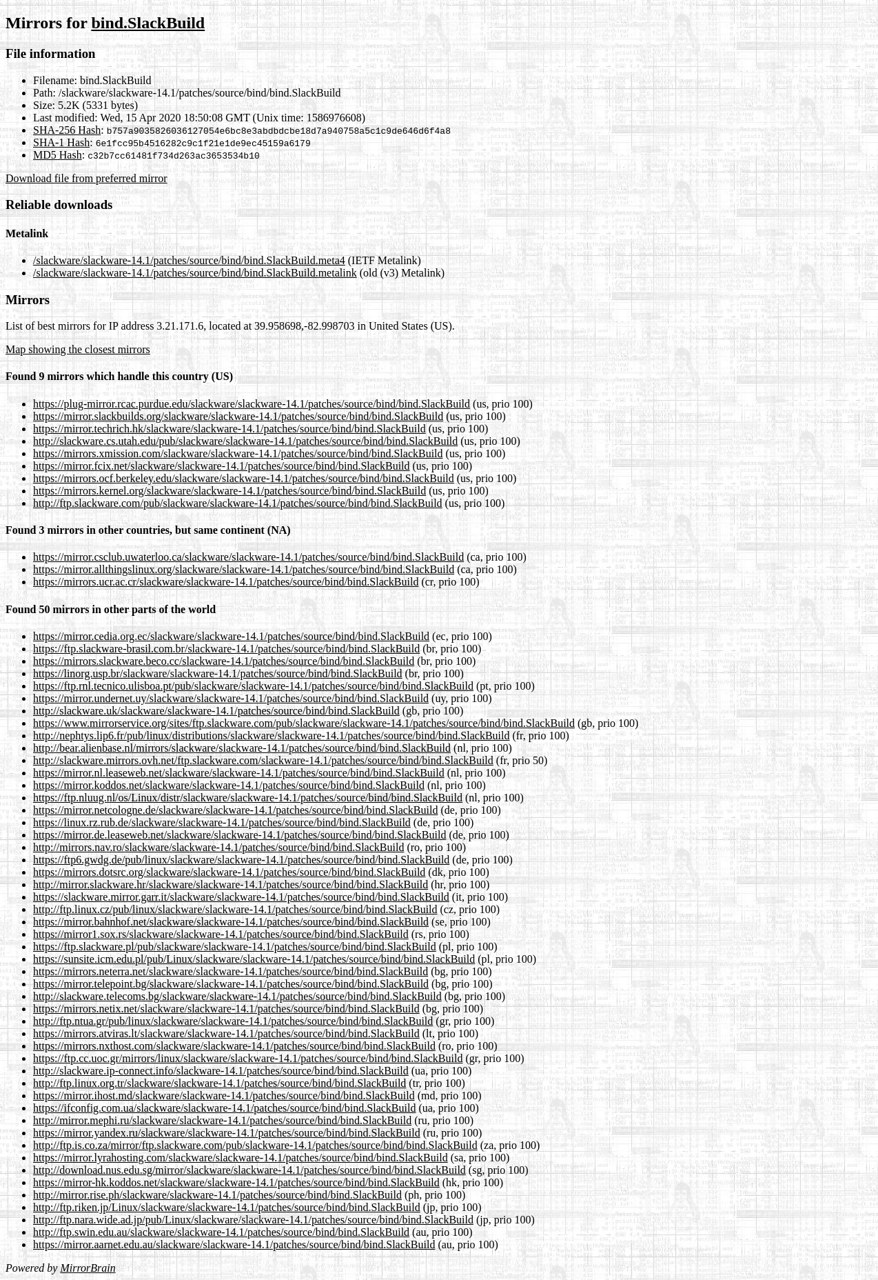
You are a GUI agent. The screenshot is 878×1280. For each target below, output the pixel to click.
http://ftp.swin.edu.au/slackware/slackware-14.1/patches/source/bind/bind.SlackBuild (221, 1232)
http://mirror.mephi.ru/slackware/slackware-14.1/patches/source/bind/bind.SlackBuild (222, 1120)
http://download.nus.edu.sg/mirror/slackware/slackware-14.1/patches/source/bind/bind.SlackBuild (249, 1170)
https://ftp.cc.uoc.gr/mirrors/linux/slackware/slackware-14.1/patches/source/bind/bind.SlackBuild (247, 1058)
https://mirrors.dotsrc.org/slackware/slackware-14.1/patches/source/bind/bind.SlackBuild (229, 872)
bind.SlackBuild (148, 23)
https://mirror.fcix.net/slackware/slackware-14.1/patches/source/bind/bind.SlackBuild (221, 466)
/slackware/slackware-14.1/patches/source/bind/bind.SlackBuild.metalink (195, 273)
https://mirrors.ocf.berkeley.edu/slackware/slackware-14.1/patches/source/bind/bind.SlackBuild (243, 478)
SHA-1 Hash (61, 142)
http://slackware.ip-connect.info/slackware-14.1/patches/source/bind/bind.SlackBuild (221, 1071)
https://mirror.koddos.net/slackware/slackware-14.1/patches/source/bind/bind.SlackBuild (229, 785)
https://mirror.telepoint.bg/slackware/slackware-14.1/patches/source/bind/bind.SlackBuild (231, 984)
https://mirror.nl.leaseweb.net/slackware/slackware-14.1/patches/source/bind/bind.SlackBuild (239, 773)
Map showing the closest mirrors (78, 349)
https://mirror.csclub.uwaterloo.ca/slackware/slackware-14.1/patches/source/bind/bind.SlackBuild (248, 557)
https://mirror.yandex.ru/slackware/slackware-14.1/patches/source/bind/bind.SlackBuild (226, 1133)
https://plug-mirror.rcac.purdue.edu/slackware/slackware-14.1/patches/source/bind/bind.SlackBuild (251, 404)
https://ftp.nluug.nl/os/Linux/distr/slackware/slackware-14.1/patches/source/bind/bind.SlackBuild (247, 797)
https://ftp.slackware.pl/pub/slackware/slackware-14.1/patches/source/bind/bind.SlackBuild (234, 946)
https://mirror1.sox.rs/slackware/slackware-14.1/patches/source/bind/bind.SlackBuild (221, 934)
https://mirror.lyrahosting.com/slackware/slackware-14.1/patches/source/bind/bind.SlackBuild (240, 1157)
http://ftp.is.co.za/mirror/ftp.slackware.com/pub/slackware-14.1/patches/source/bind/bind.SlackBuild (255, 1145)
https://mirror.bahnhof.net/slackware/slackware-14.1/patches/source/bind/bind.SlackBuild (231, 922)
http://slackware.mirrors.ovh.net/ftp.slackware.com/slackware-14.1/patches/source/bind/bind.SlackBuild (263, 760)
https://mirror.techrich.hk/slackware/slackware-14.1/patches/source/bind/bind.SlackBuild (229, 428)
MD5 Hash (57, 155)
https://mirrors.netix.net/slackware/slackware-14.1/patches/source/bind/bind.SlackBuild (226, 1008)
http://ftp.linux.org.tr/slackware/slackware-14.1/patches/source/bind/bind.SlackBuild (219, 1083)
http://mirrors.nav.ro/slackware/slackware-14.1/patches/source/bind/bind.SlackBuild (218, 847)
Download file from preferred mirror (86, 178)
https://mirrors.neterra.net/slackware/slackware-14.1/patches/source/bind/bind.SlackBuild (230, 971)
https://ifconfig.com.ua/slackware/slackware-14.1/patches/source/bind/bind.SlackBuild (224, 1108)
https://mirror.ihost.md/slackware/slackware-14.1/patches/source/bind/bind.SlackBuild (224, 1095)
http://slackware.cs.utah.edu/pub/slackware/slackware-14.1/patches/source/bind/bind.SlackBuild (245, 441)
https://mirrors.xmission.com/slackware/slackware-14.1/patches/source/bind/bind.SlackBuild (238, 453)
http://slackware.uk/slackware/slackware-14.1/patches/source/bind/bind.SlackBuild (216, 711)
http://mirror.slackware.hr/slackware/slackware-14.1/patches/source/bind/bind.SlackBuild (230, 884)
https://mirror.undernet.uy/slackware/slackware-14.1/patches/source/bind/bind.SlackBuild (231, 698)
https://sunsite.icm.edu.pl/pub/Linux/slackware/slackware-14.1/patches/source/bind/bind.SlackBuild (254, 959)
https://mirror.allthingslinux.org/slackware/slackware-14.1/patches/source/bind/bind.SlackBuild (243, 569)
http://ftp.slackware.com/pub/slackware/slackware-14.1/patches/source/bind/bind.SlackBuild (237, 503)
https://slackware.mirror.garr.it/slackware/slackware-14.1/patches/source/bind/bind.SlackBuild (241, 897)
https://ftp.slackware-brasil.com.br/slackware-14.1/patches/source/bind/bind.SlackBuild (226, 648)
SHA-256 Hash (67, 130)
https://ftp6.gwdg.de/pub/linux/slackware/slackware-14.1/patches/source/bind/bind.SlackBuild (241, 860)
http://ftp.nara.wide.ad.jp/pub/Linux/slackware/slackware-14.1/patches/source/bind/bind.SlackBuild (253, 1220)
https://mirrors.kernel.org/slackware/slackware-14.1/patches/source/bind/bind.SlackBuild (229, 491)
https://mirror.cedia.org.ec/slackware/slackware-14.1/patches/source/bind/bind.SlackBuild (231, 636)
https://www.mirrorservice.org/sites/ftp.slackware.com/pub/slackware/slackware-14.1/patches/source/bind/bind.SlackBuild (304, 723)
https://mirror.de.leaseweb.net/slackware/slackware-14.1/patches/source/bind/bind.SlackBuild (239, 835)
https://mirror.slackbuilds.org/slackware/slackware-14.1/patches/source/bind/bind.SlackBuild (238, 416)
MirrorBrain (87, 1268)
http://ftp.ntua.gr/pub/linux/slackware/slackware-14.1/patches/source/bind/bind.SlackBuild (233, 1021)
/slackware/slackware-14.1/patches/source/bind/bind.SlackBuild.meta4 (189, 260)
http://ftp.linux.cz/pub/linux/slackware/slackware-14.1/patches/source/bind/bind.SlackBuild (235, 909)
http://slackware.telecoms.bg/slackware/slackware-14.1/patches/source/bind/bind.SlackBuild (237, 996)
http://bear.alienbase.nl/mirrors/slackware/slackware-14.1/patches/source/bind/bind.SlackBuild (242, 748)
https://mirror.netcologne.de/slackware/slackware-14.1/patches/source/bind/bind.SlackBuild (235, 810)
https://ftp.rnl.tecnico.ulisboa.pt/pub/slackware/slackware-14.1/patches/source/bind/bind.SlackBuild (253, 686)
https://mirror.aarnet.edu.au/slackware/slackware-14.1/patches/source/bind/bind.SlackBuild (234, 1244)
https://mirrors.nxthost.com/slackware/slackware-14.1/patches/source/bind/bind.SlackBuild (234, 1046)
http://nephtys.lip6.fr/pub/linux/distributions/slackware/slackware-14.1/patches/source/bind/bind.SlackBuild (271, 735)
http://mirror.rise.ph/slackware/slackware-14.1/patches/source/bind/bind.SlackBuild (217, 1195)
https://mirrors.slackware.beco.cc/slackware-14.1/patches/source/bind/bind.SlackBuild (223, 661)
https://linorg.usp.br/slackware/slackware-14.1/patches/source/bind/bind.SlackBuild (217, 673)
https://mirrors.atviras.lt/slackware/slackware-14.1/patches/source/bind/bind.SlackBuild (226, 1033)
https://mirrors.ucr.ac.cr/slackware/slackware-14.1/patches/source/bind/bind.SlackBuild (225, 582)
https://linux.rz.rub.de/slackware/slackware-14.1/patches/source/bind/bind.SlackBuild (222, 822)
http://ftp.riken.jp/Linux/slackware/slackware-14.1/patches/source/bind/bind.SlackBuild (226, 1207)
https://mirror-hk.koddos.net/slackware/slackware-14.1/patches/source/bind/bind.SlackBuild (236, 1182)
